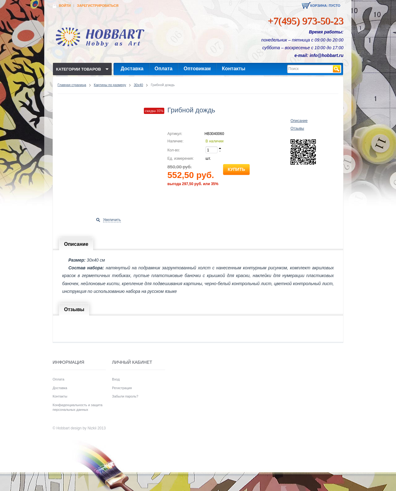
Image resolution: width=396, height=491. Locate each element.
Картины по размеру (110, 85)
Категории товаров (78, 69)
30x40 (138, 85)
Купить (236, 169)
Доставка (132, 68)
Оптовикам (197, 68)
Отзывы (297, 128)
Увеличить (112, 220)
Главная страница (72, 85)
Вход (116, 379)
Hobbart (63, 428)
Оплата (164, 68)
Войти (65, 5)
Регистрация (122, 388)
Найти (337, 69)
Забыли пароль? (125, 396)
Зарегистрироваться (97, 5)
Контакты (233, 68)
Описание (299, 121)
